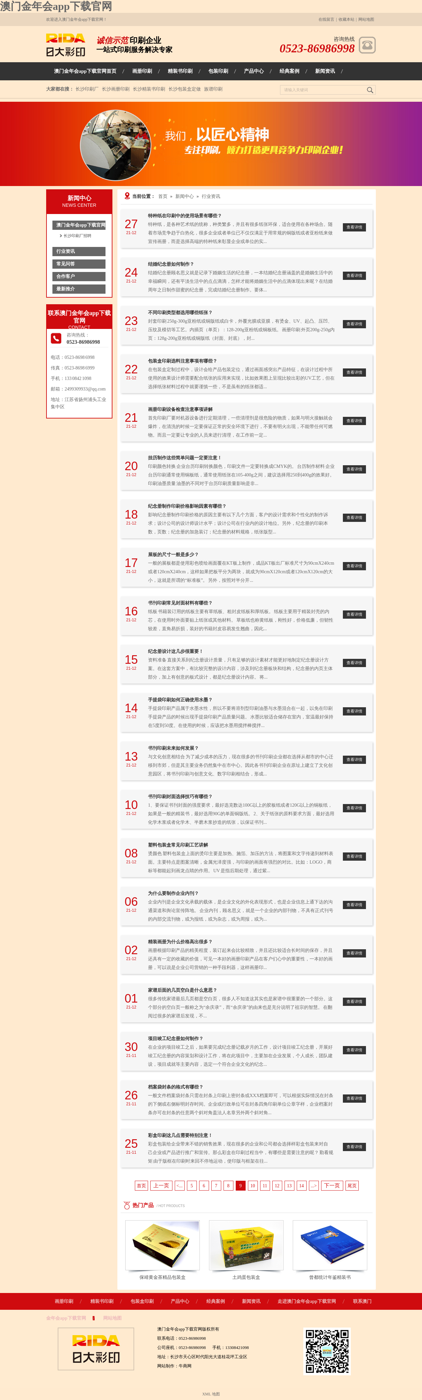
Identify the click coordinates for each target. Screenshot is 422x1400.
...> (313, 1185)
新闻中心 (184, 196)
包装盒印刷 (142, 1301)
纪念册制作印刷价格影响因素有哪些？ (187, 506)
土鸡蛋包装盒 (246, 1277)
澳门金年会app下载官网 (56, 6)
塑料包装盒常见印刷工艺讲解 (178, 845)
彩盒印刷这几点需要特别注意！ (180, 1135)
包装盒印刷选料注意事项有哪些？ (182, 361)
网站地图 (366, 19)
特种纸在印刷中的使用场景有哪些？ (185, 215)
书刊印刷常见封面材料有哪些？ (180, 603)
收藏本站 (346, 19)
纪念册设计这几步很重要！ (175, 651)
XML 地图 (211, 1394)
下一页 (332, 1185)
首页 (162, 196)
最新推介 (65, 288)
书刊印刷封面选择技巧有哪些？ (180, 796)
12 (277, 1185)
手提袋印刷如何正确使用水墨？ (180, 699)
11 (265, 1185)
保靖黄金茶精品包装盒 (162, 1277)
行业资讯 (65, 251)
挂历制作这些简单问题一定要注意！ (185, 457)
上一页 (161, 1185)
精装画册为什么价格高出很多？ (180, 941)
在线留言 (326, 19)
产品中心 (180, 1301)
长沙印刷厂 (87, 89)
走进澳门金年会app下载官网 (307, 1301)
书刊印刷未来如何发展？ (173, 748)
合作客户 (65, 276)
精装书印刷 (101, 1301)
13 (289, 1185)
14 (301, 1185)
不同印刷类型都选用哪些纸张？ (180, 312)
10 (253, 1185)
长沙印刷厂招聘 (77, 235)
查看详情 (354, 227)
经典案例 (215, 1301)
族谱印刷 (213, 89)
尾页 (352, 1185)
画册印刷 (64, 1301)
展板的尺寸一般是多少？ (173, 554)
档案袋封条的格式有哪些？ (175, 1087)
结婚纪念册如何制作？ (171, 264)
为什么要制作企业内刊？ (173, 893)
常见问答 (65, 263)
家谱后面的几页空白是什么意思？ (182, 990)
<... (179, 1185)
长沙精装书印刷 (149, 89)
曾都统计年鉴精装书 (330, 1277)
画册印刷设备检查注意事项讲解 (180, 409)
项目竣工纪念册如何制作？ (175, 1038)
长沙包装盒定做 (184, 89)
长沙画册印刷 (116, 89)
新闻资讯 (251, 1301)
